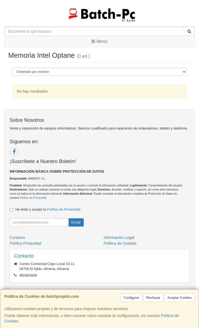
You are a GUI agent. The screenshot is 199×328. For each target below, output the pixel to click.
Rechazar (153, 298)
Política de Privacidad (32, 197)
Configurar (131, 298)
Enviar (76, 222)
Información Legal (119, 237)
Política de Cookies (120, 243)
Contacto (17, 237)
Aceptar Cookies (179, 298)
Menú (99, 41)
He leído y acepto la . (48, 209)
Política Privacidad (25, 243)
